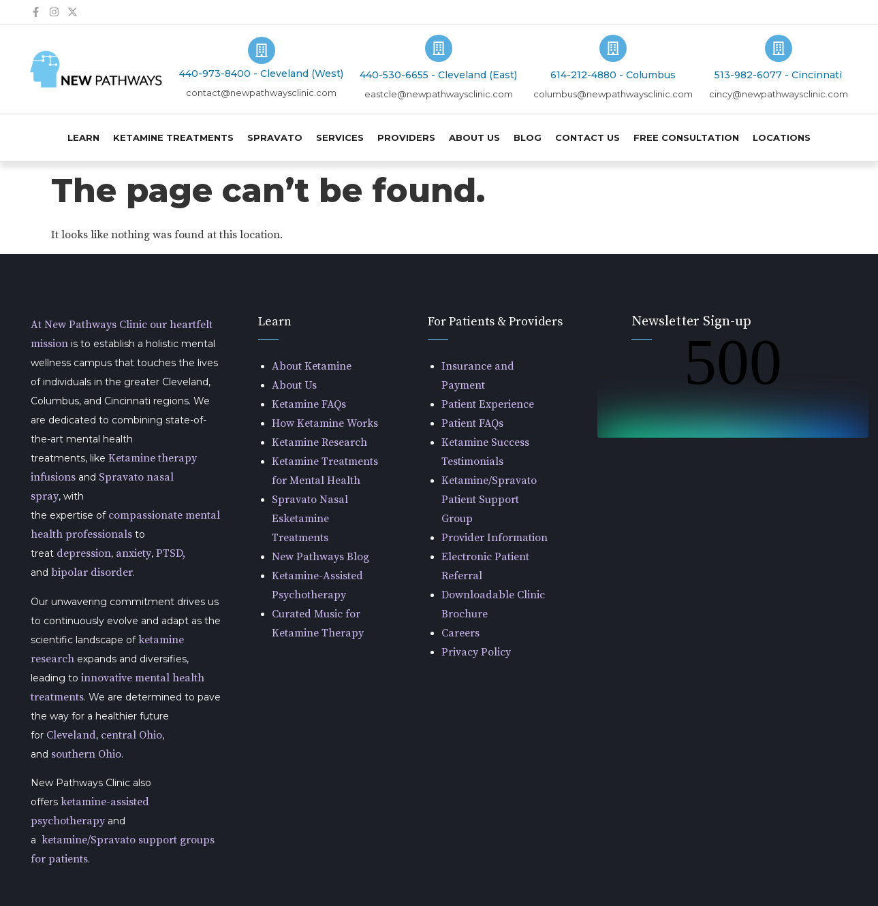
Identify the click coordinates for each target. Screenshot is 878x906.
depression (84, 553)
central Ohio (131, 735)
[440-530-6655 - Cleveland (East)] (438, 48)
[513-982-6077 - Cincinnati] (778, 48)
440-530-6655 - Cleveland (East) (438, 75)
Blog (528, 137)
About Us (474, 137)
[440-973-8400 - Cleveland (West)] (261, 50)
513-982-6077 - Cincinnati (778, 75)
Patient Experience (487, 404)
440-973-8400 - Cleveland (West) (261, 73)
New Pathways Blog (320, 557)
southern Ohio (86, 754)
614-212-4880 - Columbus (613, 75)
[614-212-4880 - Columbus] (613, 48)
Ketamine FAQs (309, 404)
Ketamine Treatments (173, 137)
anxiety (133, 553)
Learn (83, 137)
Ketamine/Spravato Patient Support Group (489, 499)
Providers (406, 137)
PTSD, (170, 553)
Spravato (274, 137)
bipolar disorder (92, 572)
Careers (460, 633)
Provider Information (494, 538)
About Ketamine (311, 366)
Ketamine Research (319, 442)
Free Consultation (686, 137)
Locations (782, 137)
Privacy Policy (476, 652)
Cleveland (71, 735)
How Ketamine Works (325, 423)
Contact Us (587, 137)
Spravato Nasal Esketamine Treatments (310, 519)
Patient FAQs (472, 423)
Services (340, 137)
